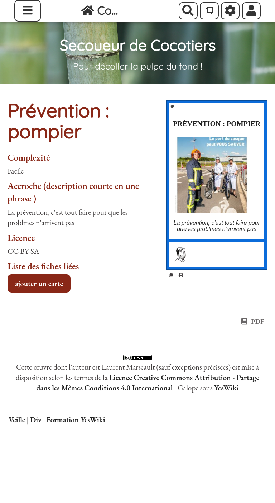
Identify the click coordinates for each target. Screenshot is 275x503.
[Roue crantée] (230, 10)
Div (36, 419)
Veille (17, 419)
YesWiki (226, 388)
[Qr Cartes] (209, 10)
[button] (251, 10)
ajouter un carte (39, 283)
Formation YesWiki (76, 419)
